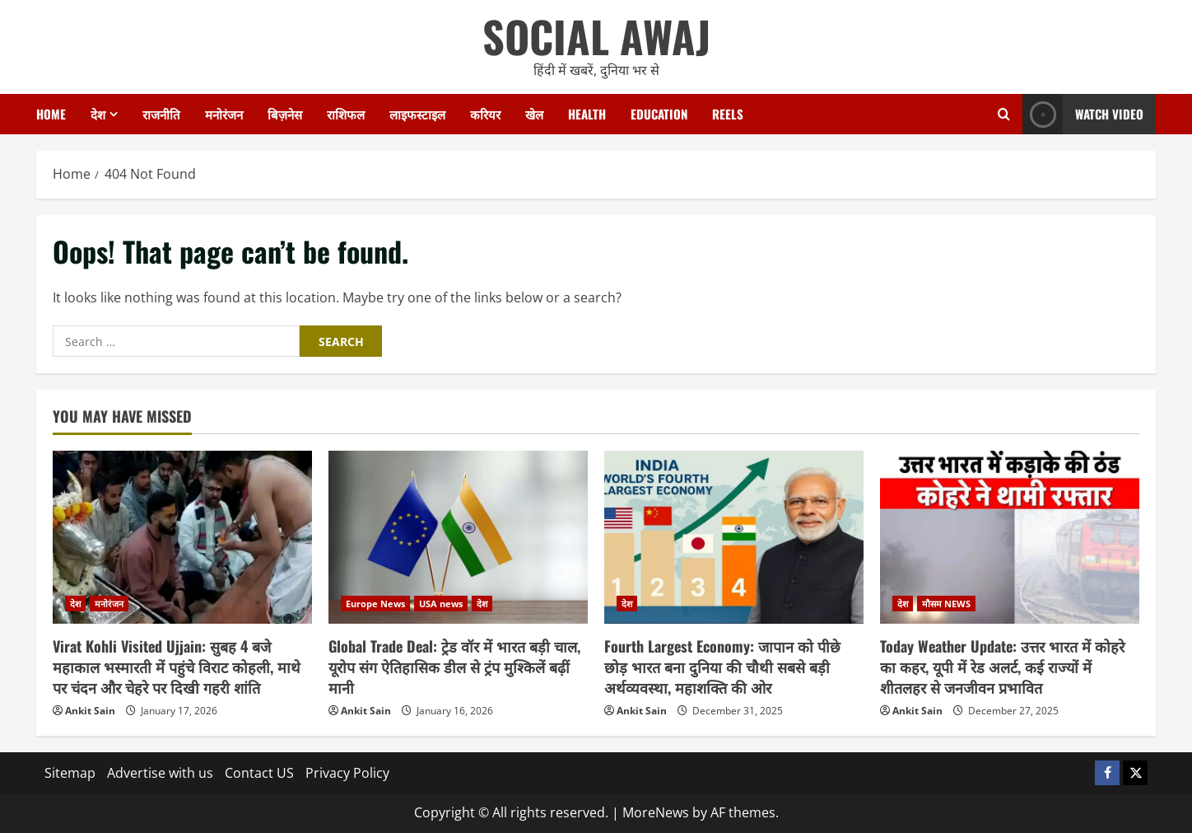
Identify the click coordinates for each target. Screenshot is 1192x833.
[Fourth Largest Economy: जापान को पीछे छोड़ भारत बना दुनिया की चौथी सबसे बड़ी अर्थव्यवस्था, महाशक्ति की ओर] (734, 537)
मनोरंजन (224, 114)
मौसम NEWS (946, 603)
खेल (534, 114)
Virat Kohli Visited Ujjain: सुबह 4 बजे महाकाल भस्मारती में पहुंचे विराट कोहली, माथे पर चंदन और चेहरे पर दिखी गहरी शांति (176, 666)
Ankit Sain (90, 711)
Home (51, 114)
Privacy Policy (347, 773)
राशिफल (346, 114)
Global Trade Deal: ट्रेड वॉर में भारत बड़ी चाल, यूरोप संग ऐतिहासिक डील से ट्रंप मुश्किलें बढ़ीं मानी (454, 666)
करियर (485, 114)
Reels (727, 114)
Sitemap (69, 773)
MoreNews (655, 812)
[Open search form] (1004, 114)
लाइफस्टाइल (417, 114)
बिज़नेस (285, 114)
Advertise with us (160, 773)
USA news (441, 603)
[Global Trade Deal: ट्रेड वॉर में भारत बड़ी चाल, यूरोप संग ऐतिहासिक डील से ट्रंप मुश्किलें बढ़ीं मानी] (458, 537)
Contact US (259, 773)
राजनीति (161, 114)
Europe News (375, 603)
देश (98, 114)
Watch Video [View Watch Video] (1082, 114)
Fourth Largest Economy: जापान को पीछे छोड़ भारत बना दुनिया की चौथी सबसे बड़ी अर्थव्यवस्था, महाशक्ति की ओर (722, 666)
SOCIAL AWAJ (596, 36)
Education (659, 114)
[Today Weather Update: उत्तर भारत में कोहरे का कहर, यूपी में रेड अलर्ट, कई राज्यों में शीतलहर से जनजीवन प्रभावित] (1009, 537)
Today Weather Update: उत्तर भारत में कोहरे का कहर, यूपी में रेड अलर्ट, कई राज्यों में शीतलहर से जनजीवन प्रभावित (1002, 666)
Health (587, 114)
